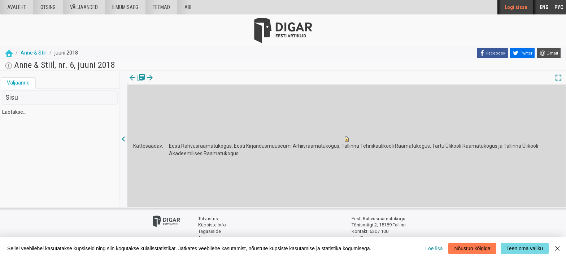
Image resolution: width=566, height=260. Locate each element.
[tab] (18, 82)
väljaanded (84, 7)
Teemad (161, 7)
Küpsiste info (212, 225)
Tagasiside (209, 231)
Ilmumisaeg (125, 7)
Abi (187, 7)
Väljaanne (18, 83)
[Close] (557, 248)
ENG (544, 7)
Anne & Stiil (34, 53)
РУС (558, 7)
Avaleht (16, 7)
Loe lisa (434, 248)
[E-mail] (549, 53)
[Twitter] (522, 53)
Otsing (48, 7)
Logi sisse (516, 7)
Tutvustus (208, 218)
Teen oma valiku (524, 248)
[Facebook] (492, 53)
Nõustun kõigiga (472, 248)
